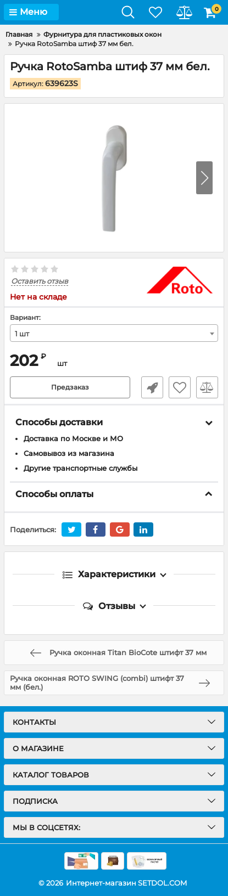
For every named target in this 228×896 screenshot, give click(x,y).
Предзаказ (70, 387)
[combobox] (114, 333)
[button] (204, 177)
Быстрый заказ (152, 387)
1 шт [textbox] (22, 333)
